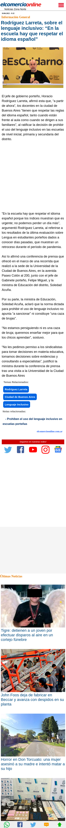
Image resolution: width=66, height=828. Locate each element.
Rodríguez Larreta (16, 389)
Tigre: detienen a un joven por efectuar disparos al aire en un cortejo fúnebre (27, 635)
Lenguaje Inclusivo (17, 404)
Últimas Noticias (11, 576)
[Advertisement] (33, 176)
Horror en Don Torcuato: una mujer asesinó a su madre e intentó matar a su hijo (33, 764)
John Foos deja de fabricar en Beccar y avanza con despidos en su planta (32, 699)
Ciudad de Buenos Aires (20, 396)
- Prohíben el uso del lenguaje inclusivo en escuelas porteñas (32, 421)
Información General (15, 17)
